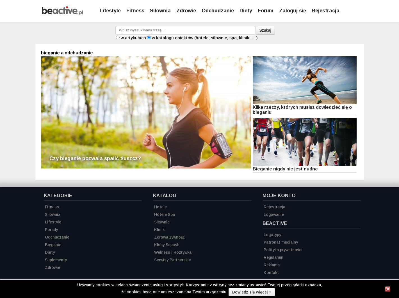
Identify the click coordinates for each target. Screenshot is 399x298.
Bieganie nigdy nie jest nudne (285, 169)
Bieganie (53, 244)
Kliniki (160, 229)
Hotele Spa (164, 214)
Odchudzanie (218, 10)
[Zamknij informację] (388, 290)
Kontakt (271, 272)
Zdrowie (186, 10)
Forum (265, 10)
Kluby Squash (166, 244)
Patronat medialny (281, 242)
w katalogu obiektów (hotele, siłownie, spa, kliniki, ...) (205, 37)
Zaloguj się (292, 10)
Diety (246, 10)
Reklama (272, 265)
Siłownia (160, 10)
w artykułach (133, 37)
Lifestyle (110, 10)
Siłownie (162, 222)
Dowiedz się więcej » (251, 292)
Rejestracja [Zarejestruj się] (325, 10)
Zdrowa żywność (169, 237)
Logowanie (274, 214)
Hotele (160, 207)
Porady (51, 229)
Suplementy (56, 260)
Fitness (135, 10)
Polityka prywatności (283, 250)
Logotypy (272, 234)
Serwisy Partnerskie (172, 260)
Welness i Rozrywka (172, 252)
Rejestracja (274, 207)
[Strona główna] (62, 13)
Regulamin (273, 257)
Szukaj (265, 30)
